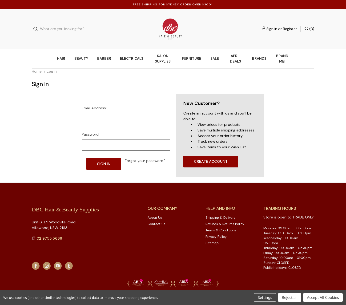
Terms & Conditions (220, 221)
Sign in (271, 24)
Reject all (290, 297)
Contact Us (156, 214)
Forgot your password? (145, 151)
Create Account (211, 152)
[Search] (37, 24)
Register (290, 24)
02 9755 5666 (49, 228)
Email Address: (94, 98)
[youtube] (58, 256)
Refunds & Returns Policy (224, 214)
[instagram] (47, 256)
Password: (90, 125)
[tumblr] (69, 256)
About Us (155, 208)
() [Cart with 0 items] (309, 24)
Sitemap (212, 233)
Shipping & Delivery (220, 208)
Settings (265, 297)
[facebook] (36, 256)
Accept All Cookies (323, 297)
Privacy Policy (216, 227)
